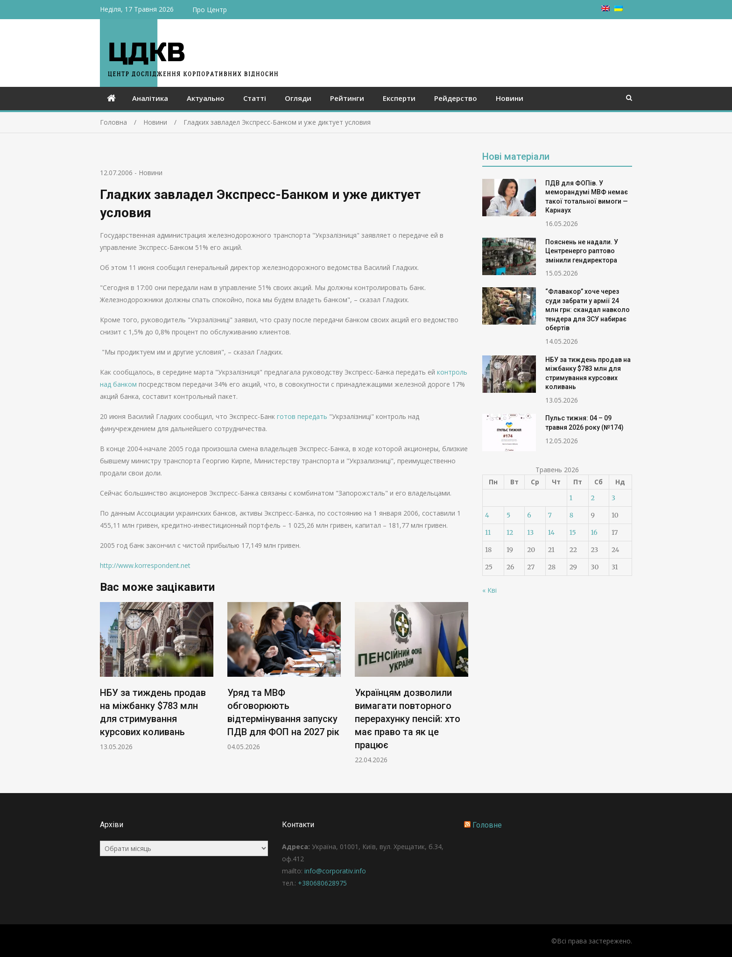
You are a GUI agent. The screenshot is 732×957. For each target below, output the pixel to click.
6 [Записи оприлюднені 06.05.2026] (529, 515)
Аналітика (150, 98)
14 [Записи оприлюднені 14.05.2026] (551, 532)
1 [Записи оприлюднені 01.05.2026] (571, 498)
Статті (254, 98)
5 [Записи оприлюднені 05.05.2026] (508, 515)
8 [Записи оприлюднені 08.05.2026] (571, 515)
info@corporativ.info (335, 870)
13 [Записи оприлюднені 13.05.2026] (530, 532)
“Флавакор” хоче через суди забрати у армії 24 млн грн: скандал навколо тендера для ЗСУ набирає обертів (587, 310)
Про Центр (209, 9)
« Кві (489, 590)
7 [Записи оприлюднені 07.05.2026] (550, 515)
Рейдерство (455, 98)
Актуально (206, 98)
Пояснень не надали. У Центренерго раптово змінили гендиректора (581, 251)
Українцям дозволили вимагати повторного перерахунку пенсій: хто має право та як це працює (407, 719)
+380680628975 (322, 883)
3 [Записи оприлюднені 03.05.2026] (613, 498)
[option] (156, 676)
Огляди (298, 98)
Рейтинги (347, 98)
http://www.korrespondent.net (145, 565)
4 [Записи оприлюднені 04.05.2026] (487, 515)
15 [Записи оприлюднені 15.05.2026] (573, 532)
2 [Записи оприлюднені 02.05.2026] (593, 498)
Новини (509, 98)
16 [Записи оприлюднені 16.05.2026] (594, 532)
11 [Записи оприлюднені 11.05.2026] (488, 532)
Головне (487, 825)
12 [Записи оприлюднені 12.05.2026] (510, 532)
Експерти (399, 98)
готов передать (302, 416)
